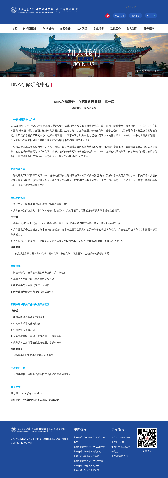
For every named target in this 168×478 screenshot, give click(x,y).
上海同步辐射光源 (119, 456)
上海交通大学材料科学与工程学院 (89, 447)
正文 (156, 71)
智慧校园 (135, 15)
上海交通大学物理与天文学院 (87, 451)
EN (148, 15)
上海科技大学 (117, 442)
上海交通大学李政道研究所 (86, 470)
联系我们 (119, 15)
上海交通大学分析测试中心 (86, 465)
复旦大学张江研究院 (120, 437)
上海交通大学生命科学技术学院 (88, 461)
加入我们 (146, 71)
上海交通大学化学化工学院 (86, 456)
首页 (136, 71)
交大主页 (26, 443)
